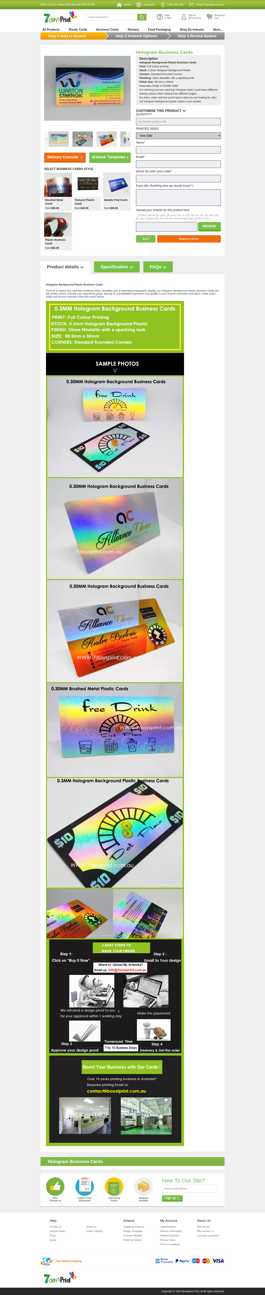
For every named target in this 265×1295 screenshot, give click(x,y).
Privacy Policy (168, 1239)
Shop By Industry (192, 29)
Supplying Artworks (134, 1226)
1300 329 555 (168, 4)
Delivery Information (171, 1231)
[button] (128, 139)
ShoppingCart (215, 17)
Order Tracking (95, 1231)
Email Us (91, 1226)
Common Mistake (133, 1235)
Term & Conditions (170, 1244)
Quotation (140, 4)
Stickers (133, 29)
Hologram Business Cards (170, 52)
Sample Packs (58, 1231)
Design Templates (133, 1231)
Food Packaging (159, 29)
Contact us (56, 1226)
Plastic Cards (78, 29)
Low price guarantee (208, 1235)
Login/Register (168, 1226)
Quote (53, 1239)
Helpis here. (161, 17)
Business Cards (107, 29)
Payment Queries (170, 1235)
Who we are (204, 1226)
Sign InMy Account (189, 17)
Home (117, 4)
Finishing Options (133, 1239)
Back (146, 238)
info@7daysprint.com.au (205, 4)
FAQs (53, 1235)
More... (218, 29)
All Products (51, 29)
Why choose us (206, 1231)
